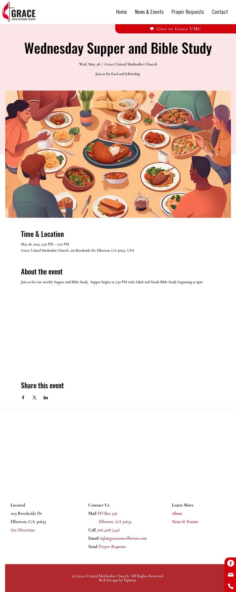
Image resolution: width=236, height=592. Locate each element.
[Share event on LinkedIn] (46, 397)
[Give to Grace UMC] (175, 28)
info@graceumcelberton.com (123, 538)
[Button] (230, 563)
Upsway (130, 580)
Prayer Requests (111, 546)
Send (92, 546)
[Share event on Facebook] (23, 397)
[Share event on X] (34, 397)
